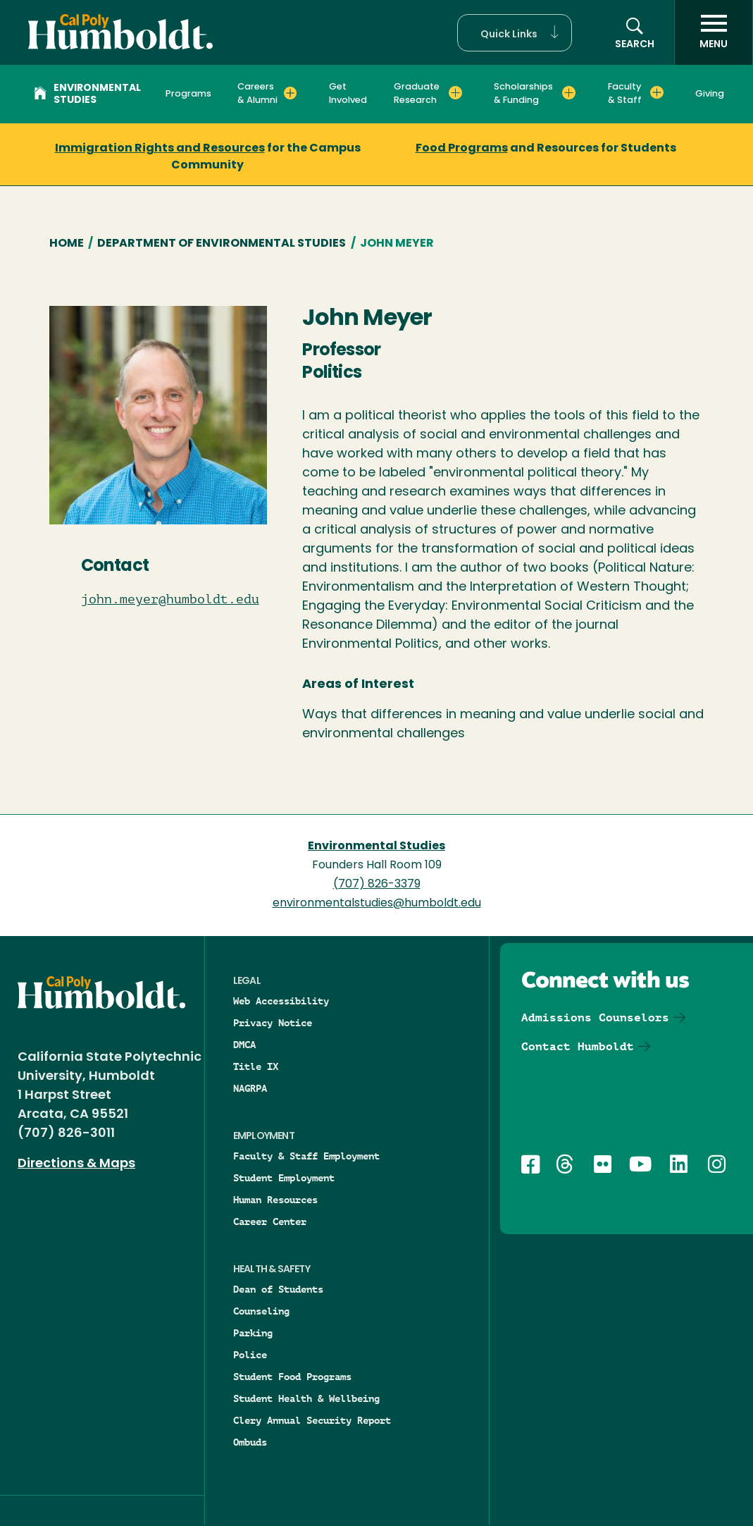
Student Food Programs (292, 1376)
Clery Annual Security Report (312, 1420)
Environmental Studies (87, 94)
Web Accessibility (281, 1001)
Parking (253, 1333)
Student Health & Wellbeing (306, 1398)
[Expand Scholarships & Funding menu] (568, 93)
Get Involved (348, 93)
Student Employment (284, 1177)
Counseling (261, 1311)
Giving (709, 94)
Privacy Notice (272, 1022)
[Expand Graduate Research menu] (455, 93)
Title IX (255, 1066)
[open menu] (713, 32)
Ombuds (250, 1442)
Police (250, 1354)
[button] (514, 32)
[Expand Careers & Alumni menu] (290, 93)
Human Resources (275, 1199)
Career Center (269, 1221)
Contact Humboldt (577, 1046)
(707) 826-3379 (377, 884)
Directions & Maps (76, 1164)
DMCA (244, 1044)
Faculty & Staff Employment (306, 1156)
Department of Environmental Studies (221, 244)
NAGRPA (250, 1088)
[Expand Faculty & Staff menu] (656, 93)
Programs (188, 94)
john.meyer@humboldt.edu (158, 599)
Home (66, 244)
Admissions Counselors (595, 1017)
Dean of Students (278, 1289)
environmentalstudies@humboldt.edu (377, 903)
